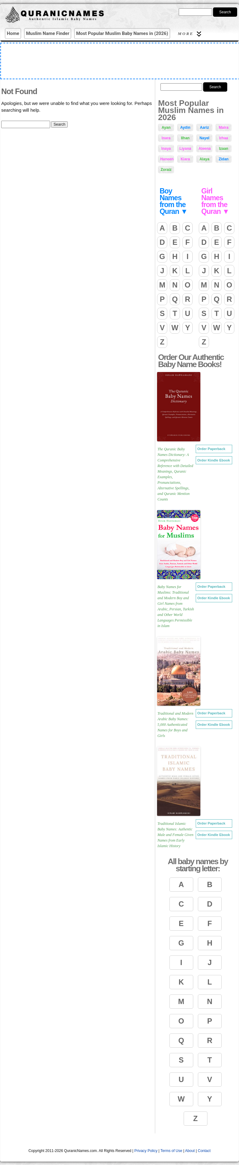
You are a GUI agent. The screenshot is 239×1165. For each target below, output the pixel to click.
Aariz (204, 127)
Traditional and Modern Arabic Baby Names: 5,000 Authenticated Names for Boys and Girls (175, 724)
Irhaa (223, 138)
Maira (223, 127)
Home (13, 33)
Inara (166, 138)
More (190, 34)
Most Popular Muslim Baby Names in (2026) (122, 33)
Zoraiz (165, 169)
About (190, 1151)
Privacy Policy (146, 1151)
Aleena (204, 148)
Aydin (185, 127)
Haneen (166, 159)
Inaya (166, 148)
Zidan (223, 159)
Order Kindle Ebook (213, 460)
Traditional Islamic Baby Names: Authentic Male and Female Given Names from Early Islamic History (175, 834)
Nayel (204, 138)
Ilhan (185, 138)
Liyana (185, 148)
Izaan (223, 148)
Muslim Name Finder (47, 33)
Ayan (166, 127)
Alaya (204, 159)
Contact (204, 1151)
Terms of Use (171, 1151)
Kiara (185, 159)
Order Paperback (211, 449)
